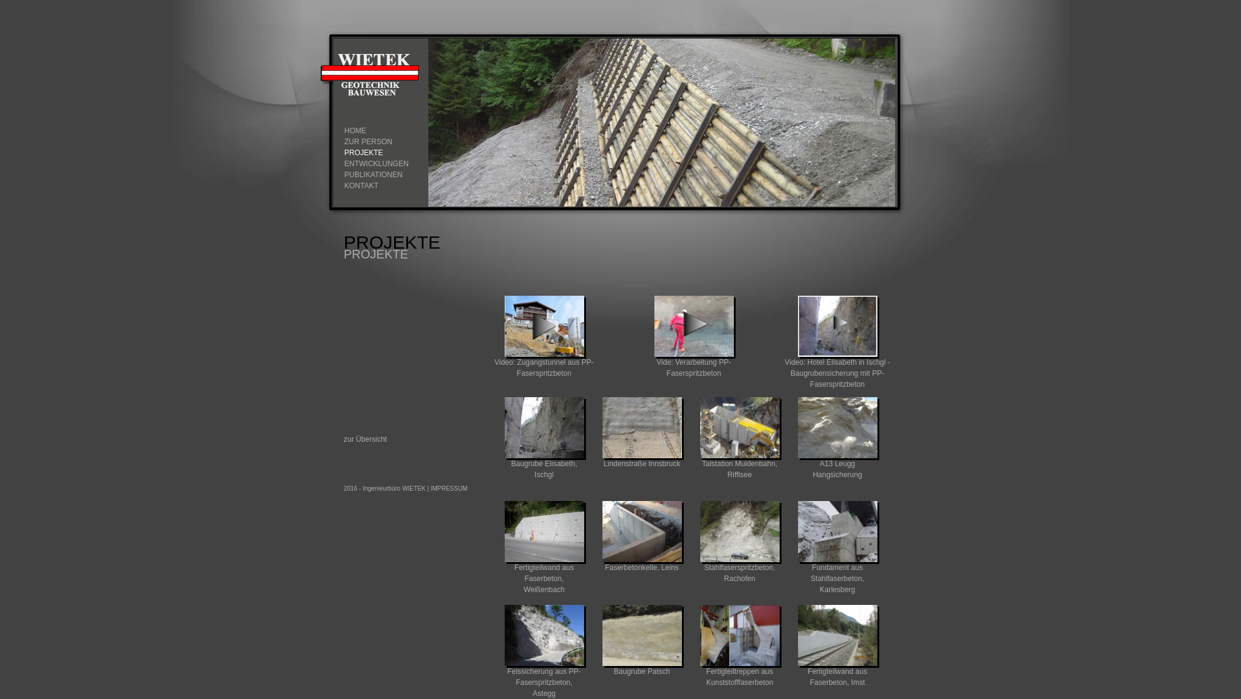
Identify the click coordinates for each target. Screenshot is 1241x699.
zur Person (369, 141)
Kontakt (362, 185)
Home (356, 130)
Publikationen (374, 174)
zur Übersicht (365, 439)
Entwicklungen (377, 163)
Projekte (364, 152)
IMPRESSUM (449, 488)
